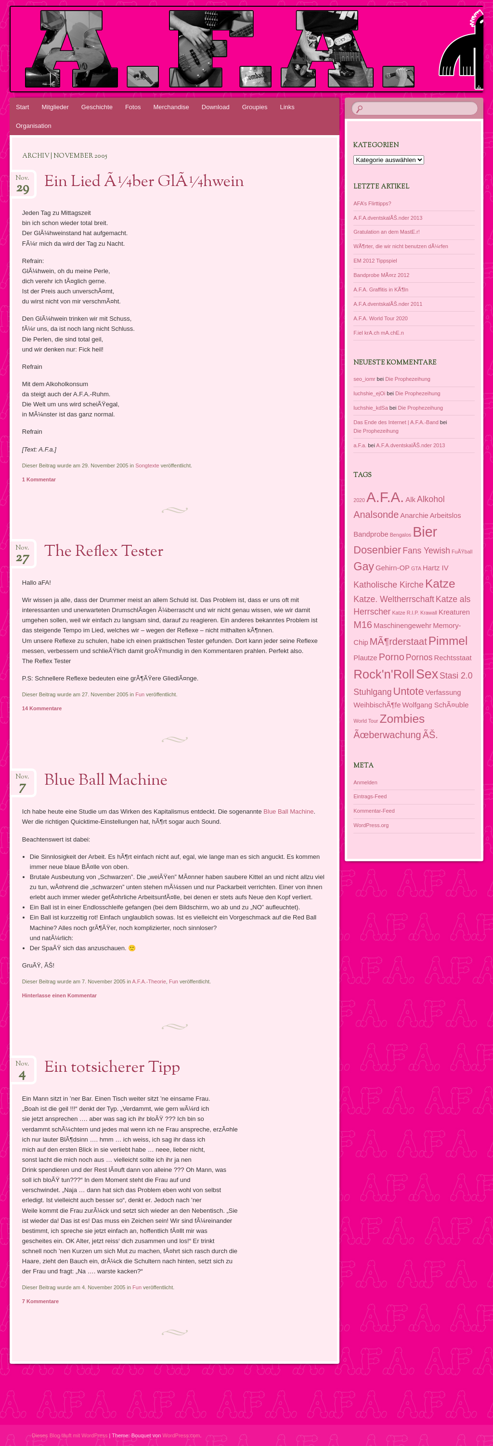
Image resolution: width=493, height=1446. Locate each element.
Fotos (133, 107)
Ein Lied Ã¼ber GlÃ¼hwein (144, 182)
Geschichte (97, 107)
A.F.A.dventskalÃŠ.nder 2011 (387, 304)
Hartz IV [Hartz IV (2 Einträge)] (435, 568)
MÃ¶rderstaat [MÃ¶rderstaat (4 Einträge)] (398, 641)
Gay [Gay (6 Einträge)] (363, 566)
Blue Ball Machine (106, 780)
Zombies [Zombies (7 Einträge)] (402, 718)
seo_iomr (364, 379)
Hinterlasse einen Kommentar (59, 995)
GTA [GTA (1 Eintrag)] (416, 568)
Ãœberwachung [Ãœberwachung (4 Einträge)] (387, 734)
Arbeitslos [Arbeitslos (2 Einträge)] (445, 515)
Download (216, 107)
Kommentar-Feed (374, 811)
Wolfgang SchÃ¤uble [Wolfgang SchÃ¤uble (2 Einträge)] (435, 705)
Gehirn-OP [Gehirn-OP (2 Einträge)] (393, 568)
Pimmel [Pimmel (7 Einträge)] (448, 640)
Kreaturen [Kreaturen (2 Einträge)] (454, 612)
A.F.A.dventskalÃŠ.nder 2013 (387, 218)
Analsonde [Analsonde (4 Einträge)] (376, 514)
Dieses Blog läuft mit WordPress (70, 1435)
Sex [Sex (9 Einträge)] (427, 674)
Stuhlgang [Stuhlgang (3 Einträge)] (372, 692)
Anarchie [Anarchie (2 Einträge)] (414, 515)
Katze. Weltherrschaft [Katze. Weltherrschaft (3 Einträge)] (393, 599)
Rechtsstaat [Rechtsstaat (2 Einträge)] (453, 658)
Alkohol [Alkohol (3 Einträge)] (431, 499)
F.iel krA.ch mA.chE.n (378, 333)
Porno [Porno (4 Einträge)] (391, 657)
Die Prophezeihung (407, 379)
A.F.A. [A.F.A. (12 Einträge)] (385, 497)
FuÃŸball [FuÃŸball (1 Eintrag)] (462, 551)
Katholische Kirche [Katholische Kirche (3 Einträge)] (388, 585)
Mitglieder (54, 107)
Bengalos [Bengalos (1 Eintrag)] (400, 535)
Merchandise (171, 107)
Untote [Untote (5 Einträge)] (408, 691)
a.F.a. (359, 445)
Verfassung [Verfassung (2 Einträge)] (443, 692)
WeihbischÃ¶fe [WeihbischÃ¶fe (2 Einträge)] (377, 705)
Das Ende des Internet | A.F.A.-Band (396, 422)
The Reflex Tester (104, 552)
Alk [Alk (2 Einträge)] (410, 499)
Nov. (22, 181)
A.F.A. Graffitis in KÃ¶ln (380, 289)
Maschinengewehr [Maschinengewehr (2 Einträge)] (402, 625)
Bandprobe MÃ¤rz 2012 (381, 275)
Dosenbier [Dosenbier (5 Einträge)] (377, 550)
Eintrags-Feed (370, 796)
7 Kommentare (40, 1301)
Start (22, 107)
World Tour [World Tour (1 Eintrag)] (365, 721)
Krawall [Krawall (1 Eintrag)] (428, 613)
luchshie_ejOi (369, 393)
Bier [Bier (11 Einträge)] (425, 532)
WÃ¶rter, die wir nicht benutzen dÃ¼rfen (400, 246)
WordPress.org (371, 825)
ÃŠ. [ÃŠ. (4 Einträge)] (430, 734)
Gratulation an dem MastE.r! (386, 232)
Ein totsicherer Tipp (112, 1068)
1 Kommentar (39, 479)
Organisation (34, 125)
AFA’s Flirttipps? (372, 203)
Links (287, 107)
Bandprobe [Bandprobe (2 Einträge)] (370, 534)
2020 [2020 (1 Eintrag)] (359, 500)
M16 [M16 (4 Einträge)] (362, 624)
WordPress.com (181, 1435)
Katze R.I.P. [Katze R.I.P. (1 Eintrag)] (405, 613)
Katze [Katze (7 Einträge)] (440, 583)
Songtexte (147, 465)
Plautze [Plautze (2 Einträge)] (365, 658)
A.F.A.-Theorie (149, 981)
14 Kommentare (42, 708)
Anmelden (365, 782)
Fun (139, 694)
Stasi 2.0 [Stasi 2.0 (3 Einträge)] (456, 675)
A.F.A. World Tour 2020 (380, 318)
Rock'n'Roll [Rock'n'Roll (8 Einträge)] (384, 674)
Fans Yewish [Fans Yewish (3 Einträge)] (426, 550)
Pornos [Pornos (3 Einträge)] (419, 657)
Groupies (255, 107)
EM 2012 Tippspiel (375, 261)
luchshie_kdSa (370, 408)
